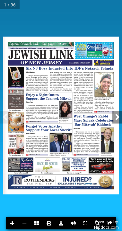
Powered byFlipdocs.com (106, 224)
